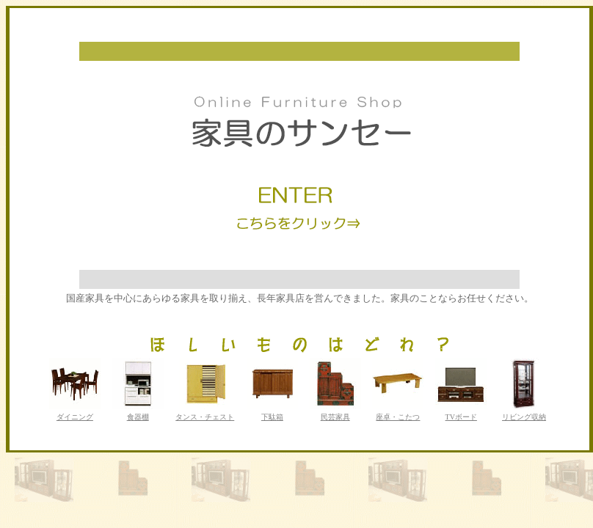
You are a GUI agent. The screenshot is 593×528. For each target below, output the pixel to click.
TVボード (461, 417)
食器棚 (138, 417)
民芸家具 (335, 417)
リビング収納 (524, 417)
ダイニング (75, 417)
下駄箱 (272, 417)
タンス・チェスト (204, 417)
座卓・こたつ (398, 417)
